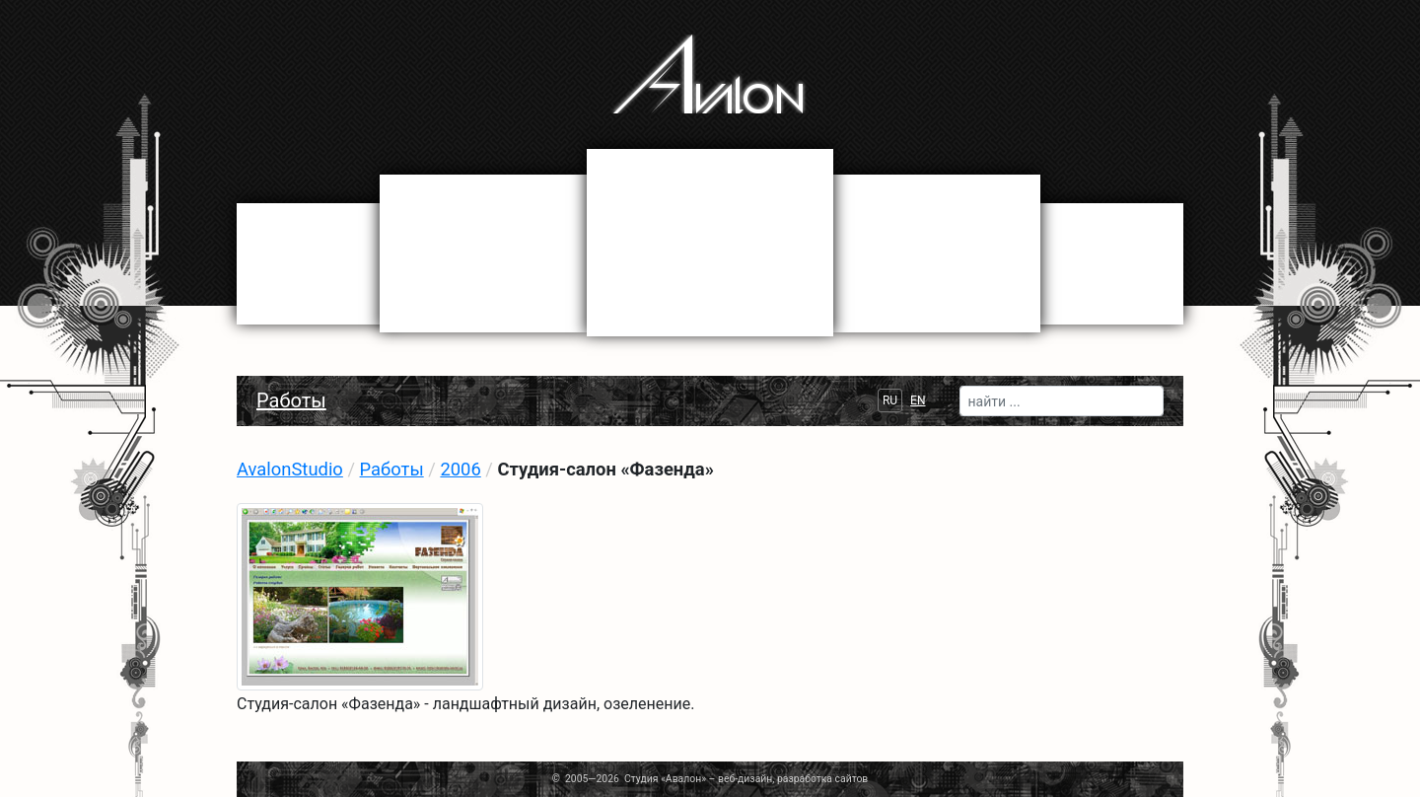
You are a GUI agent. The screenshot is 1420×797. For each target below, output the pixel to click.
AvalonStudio (290, 469)
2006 (460, 469)
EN (917, 400)
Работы (291, 400)
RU (890, 400)
